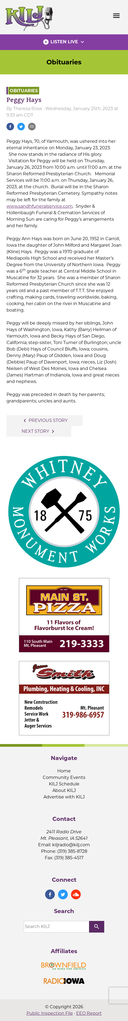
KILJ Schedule (64, 784)
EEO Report (89, 1013)
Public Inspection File (49, 1013)
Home (64, 771)
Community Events (64, 777)
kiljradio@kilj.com (71, 844)
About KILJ (64, 790)
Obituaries (64, 62)
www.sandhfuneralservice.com (39, 206)
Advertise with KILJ (64, 796)
